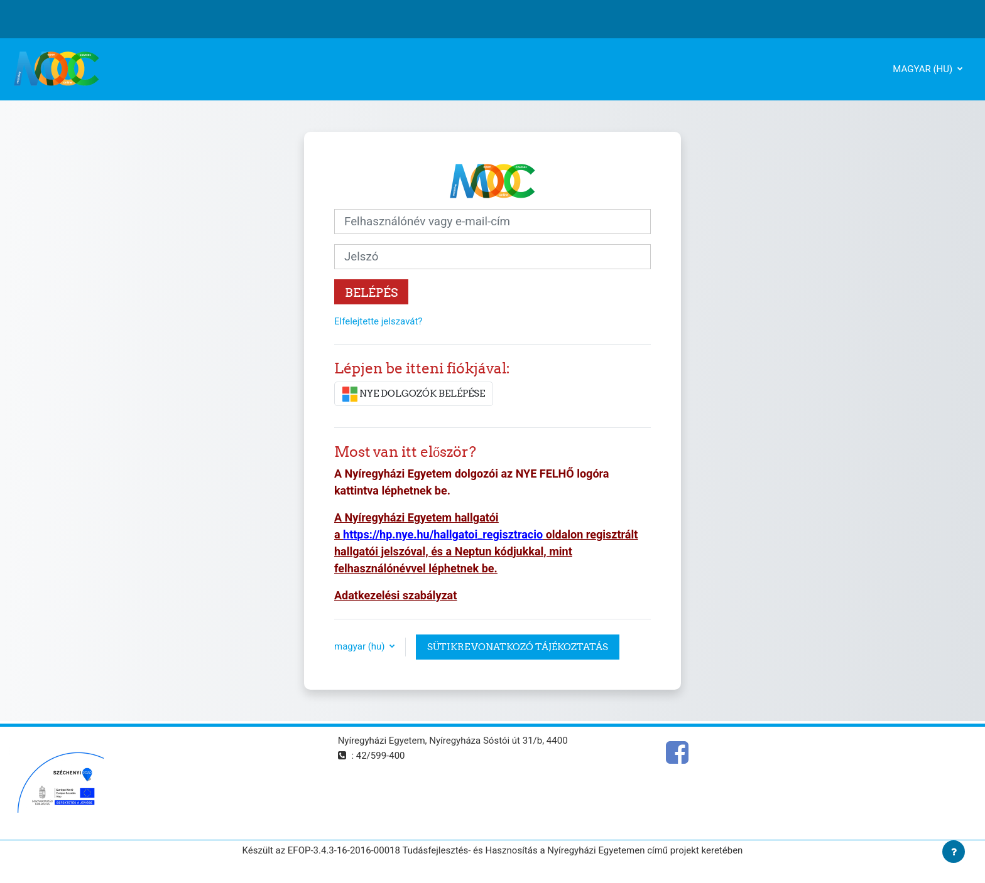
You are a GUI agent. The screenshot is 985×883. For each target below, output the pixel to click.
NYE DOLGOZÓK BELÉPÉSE (413, 394)
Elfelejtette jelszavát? (378, 321)
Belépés (371, 292)
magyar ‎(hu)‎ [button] (360, 646)
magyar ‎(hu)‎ (924, 69)
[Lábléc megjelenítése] (953, 851)
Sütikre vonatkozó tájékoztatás (517, 647)
